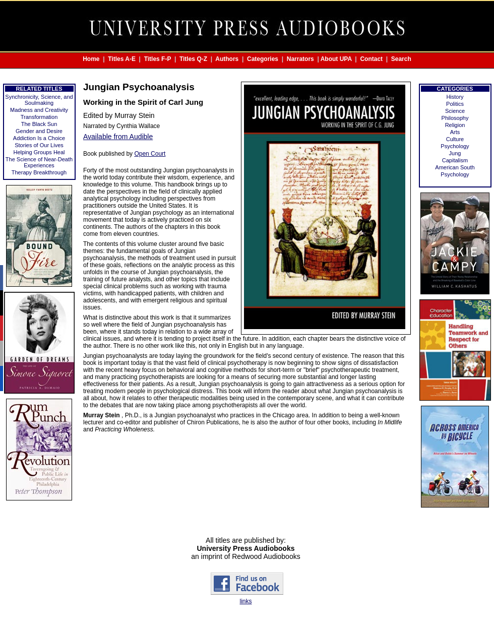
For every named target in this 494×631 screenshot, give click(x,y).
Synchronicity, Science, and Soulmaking (39, 100)
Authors (226, 58)
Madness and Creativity (39, 110)
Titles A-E (122, 58)
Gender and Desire (39, 131)
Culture (455, 139)
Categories (262, 58)
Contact (371, 58)
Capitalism (455, 160)
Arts (455, 132)
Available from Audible (118, 137)
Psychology (455, 146)
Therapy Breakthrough (39, 172)
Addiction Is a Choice (39, 138)
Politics (455, 104)
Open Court (149, 153)
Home (91, 58)
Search (401, 58)
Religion (455, 125)
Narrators (300, 58)
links (245, 601)
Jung (455, 153)
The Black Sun (39, 124)
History (454, 97)
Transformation (39, 117)
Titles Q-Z (193, 58)
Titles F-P (157, 58)
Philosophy (455, 118)
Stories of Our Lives (39, 145)
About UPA (336, 58)
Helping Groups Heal (39, 152)
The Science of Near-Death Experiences (39, 162)
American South (454, 167)
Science (455, 111)
